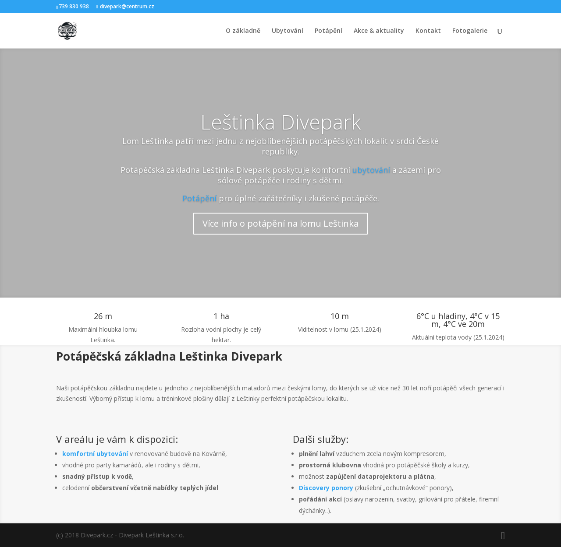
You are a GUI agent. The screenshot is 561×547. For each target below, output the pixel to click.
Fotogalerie (469, 31)
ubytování (371, 170)
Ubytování (287, 31)
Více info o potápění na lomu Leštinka (280, 223)
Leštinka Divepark (280, 121)
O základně (243, 31)
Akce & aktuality (379, 31)
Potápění (328, 31)
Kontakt (428, 31)
